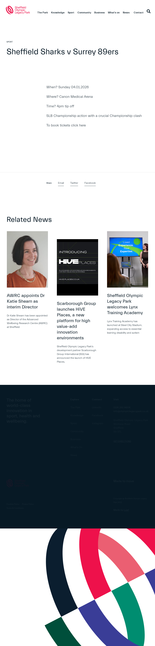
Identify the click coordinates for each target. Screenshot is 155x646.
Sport (71, 12)
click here (78, 125)
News (126, 12)
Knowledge (58, 12)
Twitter (74, 183)
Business (99, 12)
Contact (139, 12)
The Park (42, 12)
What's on (114, 12)
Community (84, 12)
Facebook (90, 183)
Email (61, 183)
